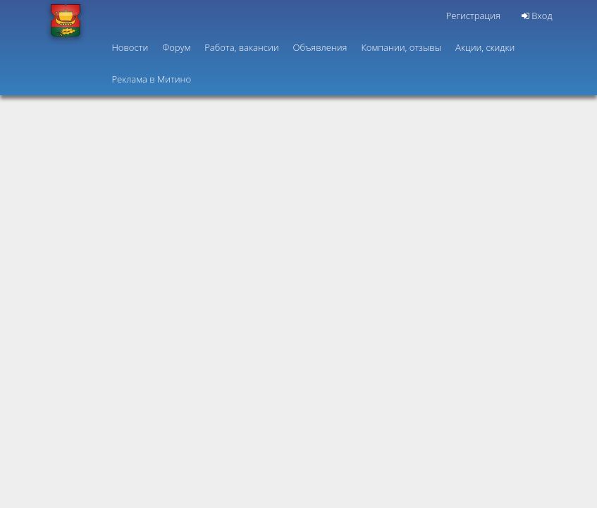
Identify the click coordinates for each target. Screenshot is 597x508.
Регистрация (473, 15)
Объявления (320, 47)
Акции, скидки (485, 47)
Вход (537, 15)
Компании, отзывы (401, 47)
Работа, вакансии (241, 47)
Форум (176, 47)
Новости (130, 47)
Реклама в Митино (152, 79)
